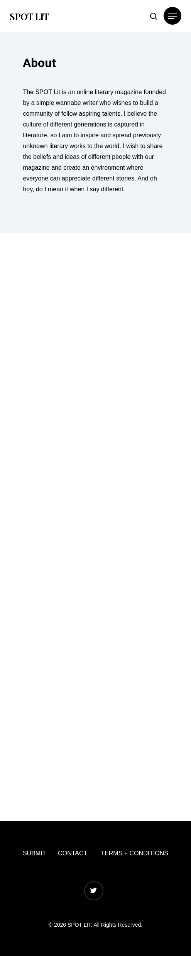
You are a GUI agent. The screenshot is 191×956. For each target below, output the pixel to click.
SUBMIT (34, 853)
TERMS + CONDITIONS (134, 853)
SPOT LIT (29, 16)
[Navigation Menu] (172, 16)
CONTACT (72, 853)
